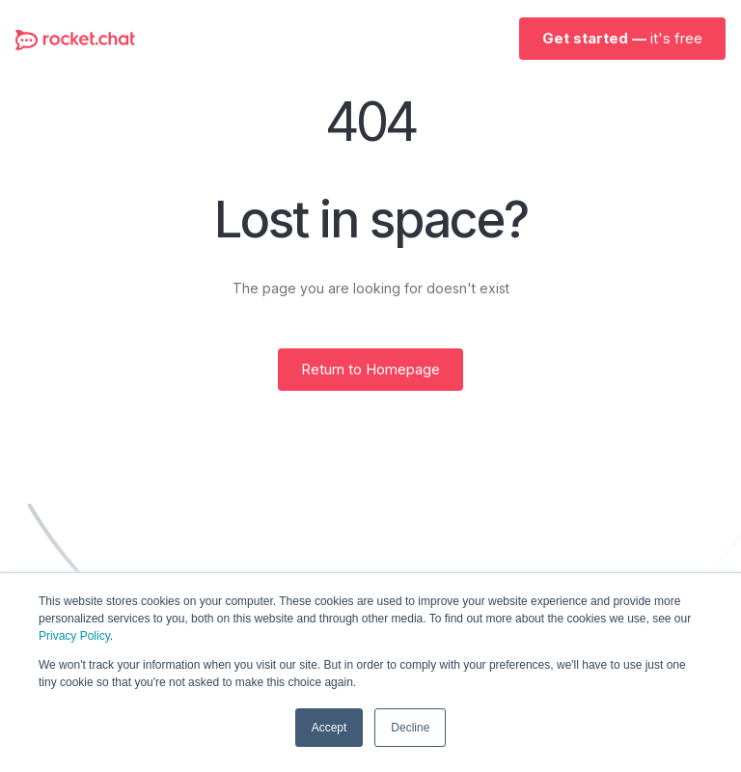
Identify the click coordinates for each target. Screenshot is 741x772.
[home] (75, 38)
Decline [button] (410, 727)
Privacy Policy (74, 636)
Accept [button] (329, 727)
